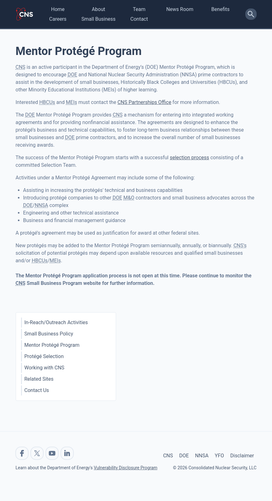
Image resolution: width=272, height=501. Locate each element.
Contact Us (36, 390)
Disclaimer (242, 456)
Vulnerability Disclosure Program (125, 467)
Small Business (99, 19)
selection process (189, 158)
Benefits (220, 9)
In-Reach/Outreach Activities (56, 322)
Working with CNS (44, 368)
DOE (184, 456)
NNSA (202, 456)
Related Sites (39, 379)
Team (139, 9)
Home (58, 9)
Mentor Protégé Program (52, 345)
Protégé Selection (44, 356)
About (98, 9)
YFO (219, 456)
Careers (58, 19)
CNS (168, 456)
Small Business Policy (48, 334)
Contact (139, 19)
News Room (179, 9)
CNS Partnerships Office (144, 102)
